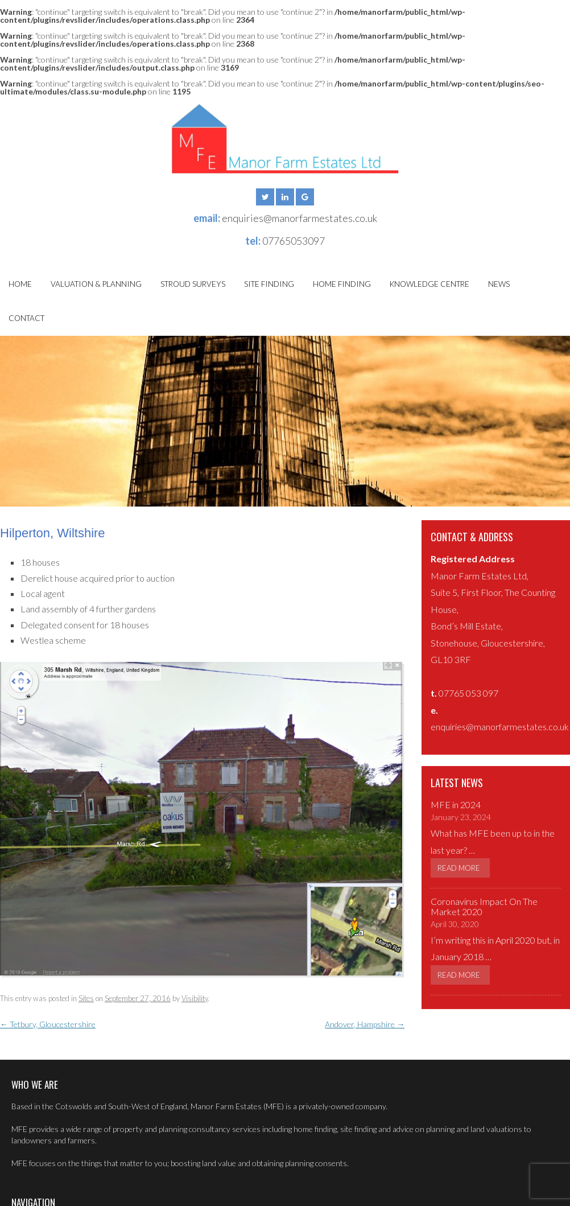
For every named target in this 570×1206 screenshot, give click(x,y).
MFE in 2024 (456, 804)
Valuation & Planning (96, 284)
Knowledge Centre (429, 284)
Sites (86, 998)
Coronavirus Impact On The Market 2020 (484, 906)
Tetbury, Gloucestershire (48, 1024)
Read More (458, 867)
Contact (26, 318)
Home (20, 284)
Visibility (194, 998)
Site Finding (269, 284)
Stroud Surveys (192, 284)
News (499, 284)
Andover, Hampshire (364, 1024)
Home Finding (342, 284)
